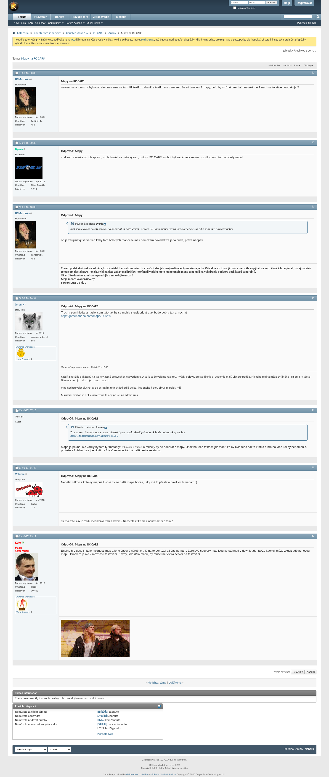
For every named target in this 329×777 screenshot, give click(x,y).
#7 (313, 535)
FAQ (30, 23)
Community (54, 23)
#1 (313, 72)
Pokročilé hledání (306, 22)
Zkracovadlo (101, 17)
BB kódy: (102, 711)
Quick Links (93, 23)
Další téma (175, 682)
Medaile (121, 17)
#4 (313, 297)
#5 (313, 410)
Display (307, 65)
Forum (22, 17)
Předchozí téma (156, 682)
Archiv (112, 33)
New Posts (20, 23)
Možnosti (273, 65)
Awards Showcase (25, 346)
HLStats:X (40, 17)
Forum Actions (74, 23)
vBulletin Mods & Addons (163, 774)
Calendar (40, 23)
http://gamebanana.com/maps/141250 (86, 316)
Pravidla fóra (80, 17)
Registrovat (304, 3)
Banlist (59, 17)
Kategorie (23, 33)
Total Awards (22, 358)
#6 (313, 467)
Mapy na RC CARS (33, 58)
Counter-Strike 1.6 (77, 33)
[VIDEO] (102, 724)
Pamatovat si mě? (244, 8)
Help (287, 3)
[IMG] (101, 720)
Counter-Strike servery (47, 33)
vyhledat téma (291, 65)
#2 (313, 142)
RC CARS (98, 33)
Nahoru (311, 672)
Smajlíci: (102, 715)
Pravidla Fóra (105, 734)
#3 (313, 206)
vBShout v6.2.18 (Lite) (137, 774)
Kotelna (289, 748)
